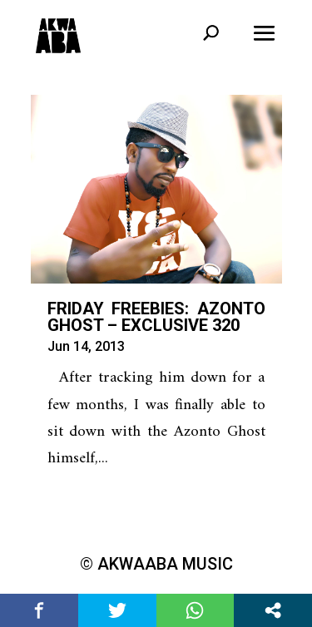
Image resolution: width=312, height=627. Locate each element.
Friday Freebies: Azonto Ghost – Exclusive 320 (156, 316)
